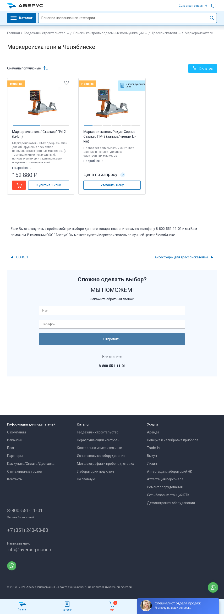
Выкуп (152, 456)
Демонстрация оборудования (171, 503)
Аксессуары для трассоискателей (181, 257)
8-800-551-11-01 (25, 510)
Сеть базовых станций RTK (168, 495)
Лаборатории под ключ (95, 471)
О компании (16, 432)
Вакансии (14, 440)
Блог (11, 448)
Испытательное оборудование (101, 456)
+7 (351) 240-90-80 (27, 530)
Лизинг (152, 464)
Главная (13, 33)
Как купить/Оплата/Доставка (31, 464)
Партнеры (15, 456)
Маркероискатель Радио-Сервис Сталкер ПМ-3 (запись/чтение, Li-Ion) (109, 136)
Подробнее (20, 168)
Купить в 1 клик (49, 185)
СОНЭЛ (22, 257)
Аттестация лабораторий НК (169, 471)
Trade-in (153, 448)
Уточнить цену (112, 185)
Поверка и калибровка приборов (172, 440)
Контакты (14, 479)
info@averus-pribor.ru (30, 549)
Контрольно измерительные (99, 448)
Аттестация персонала (165, 479)
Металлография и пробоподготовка (105, 464)
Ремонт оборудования (165, 487)
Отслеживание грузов (24, 471)
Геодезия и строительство (45, 33)
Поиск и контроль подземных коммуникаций (108, 33)
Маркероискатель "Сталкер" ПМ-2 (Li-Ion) (39, 134)
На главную (86, 479)
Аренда (153, 432)
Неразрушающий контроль (98, 440)
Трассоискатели (164, 33)
